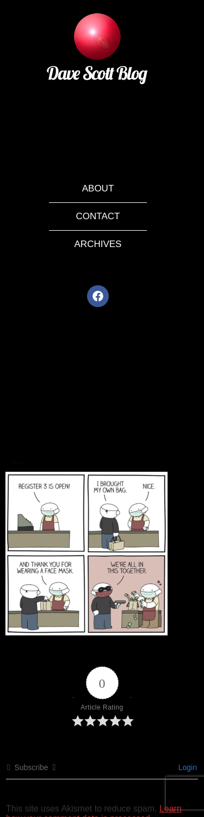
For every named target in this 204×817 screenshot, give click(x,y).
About (98, 188)
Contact (98, 216)
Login (186, 767)
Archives (98, 244)
